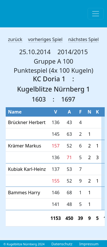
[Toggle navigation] (96, 13)
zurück (15, 39)
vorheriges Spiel (45, 39)
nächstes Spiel (83, 39)
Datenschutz (61, 244)
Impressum (88, 244)
